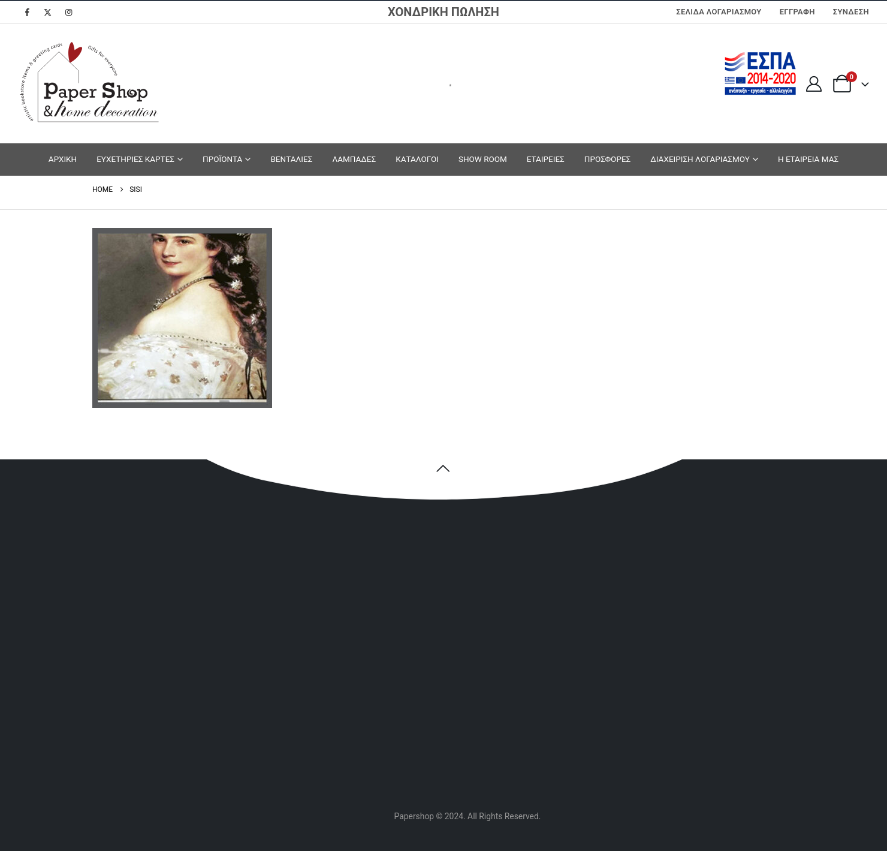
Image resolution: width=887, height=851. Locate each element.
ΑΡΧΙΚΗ (63, 159)
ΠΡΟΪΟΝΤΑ (222, 159)
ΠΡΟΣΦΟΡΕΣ (607, 159)
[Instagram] (69, 12)
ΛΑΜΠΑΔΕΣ (354, 159)
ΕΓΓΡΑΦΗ (797, 11)
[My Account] (813, 84)
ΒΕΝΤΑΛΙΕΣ (291, 159)
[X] (48, 12)
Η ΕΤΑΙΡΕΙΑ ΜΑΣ (808, 159)
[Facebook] (27, 12)
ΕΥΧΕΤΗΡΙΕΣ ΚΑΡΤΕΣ (135, 159)
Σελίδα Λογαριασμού (718, 11)
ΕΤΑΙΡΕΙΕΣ (546, 159)
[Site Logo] (90, 83)
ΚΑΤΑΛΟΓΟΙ (417, 159)
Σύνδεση (851, 11)
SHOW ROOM (482, 159)
